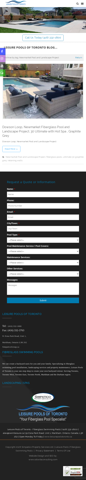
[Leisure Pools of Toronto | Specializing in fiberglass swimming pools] (14, 3)
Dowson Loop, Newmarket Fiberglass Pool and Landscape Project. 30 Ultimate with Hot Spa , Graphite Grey (41, 131)
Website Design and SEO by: (43, 456)
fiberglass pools (54, 157)
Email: (10, 212)
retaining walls (15, 160)
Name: (10, 189)
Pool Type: (12, 235)
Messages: (12, 280)
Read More (11, 149)
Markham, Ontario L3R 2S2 (14, 342)
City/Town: (12, 223)
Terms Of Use (63, 451)
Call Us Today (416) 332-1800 (43, 37)
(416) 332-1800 (15, 326)
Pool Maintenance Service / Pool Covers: (28, 246)
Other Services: (15, 269)
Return (78, 57)
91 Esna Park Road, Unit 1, (14, 336)
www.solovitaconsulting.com (43, 459)
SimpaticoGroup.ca (10, 347)
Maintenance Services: (18, 257)
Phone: (10, 200)
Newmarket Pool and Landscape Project (25, 157)
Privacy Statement (45, 451)
